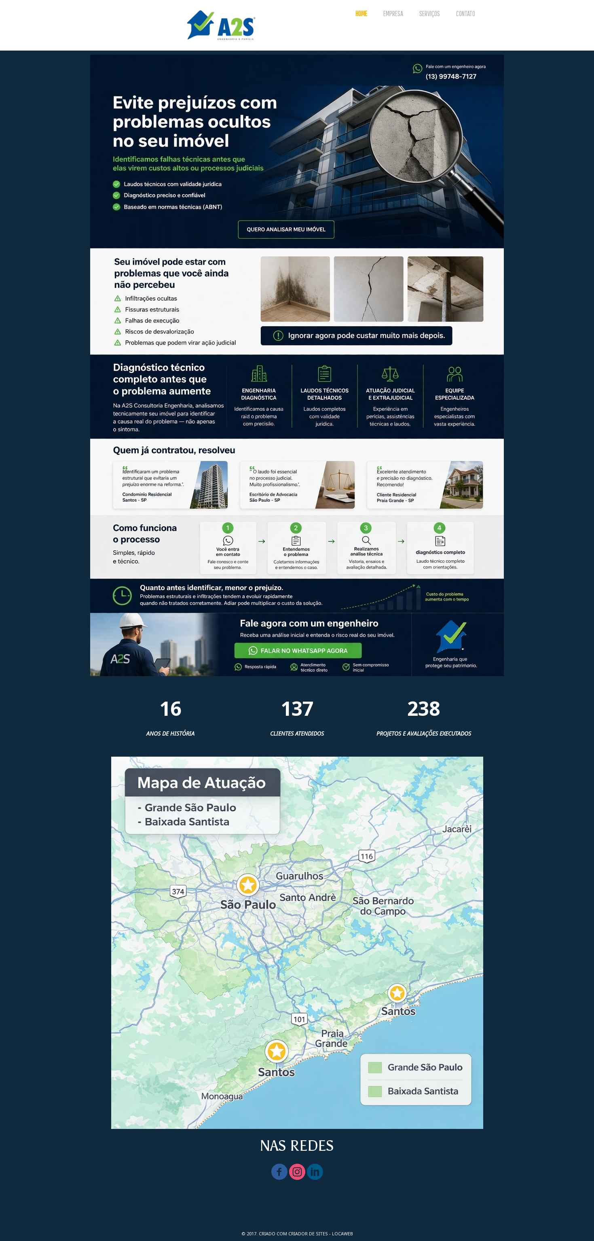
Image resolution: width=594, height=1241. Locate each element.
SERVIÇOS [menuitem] (429, 13)
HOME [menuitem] (361, 13)
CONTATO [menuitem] (465, 13)
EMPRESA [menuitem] (393, 13)
